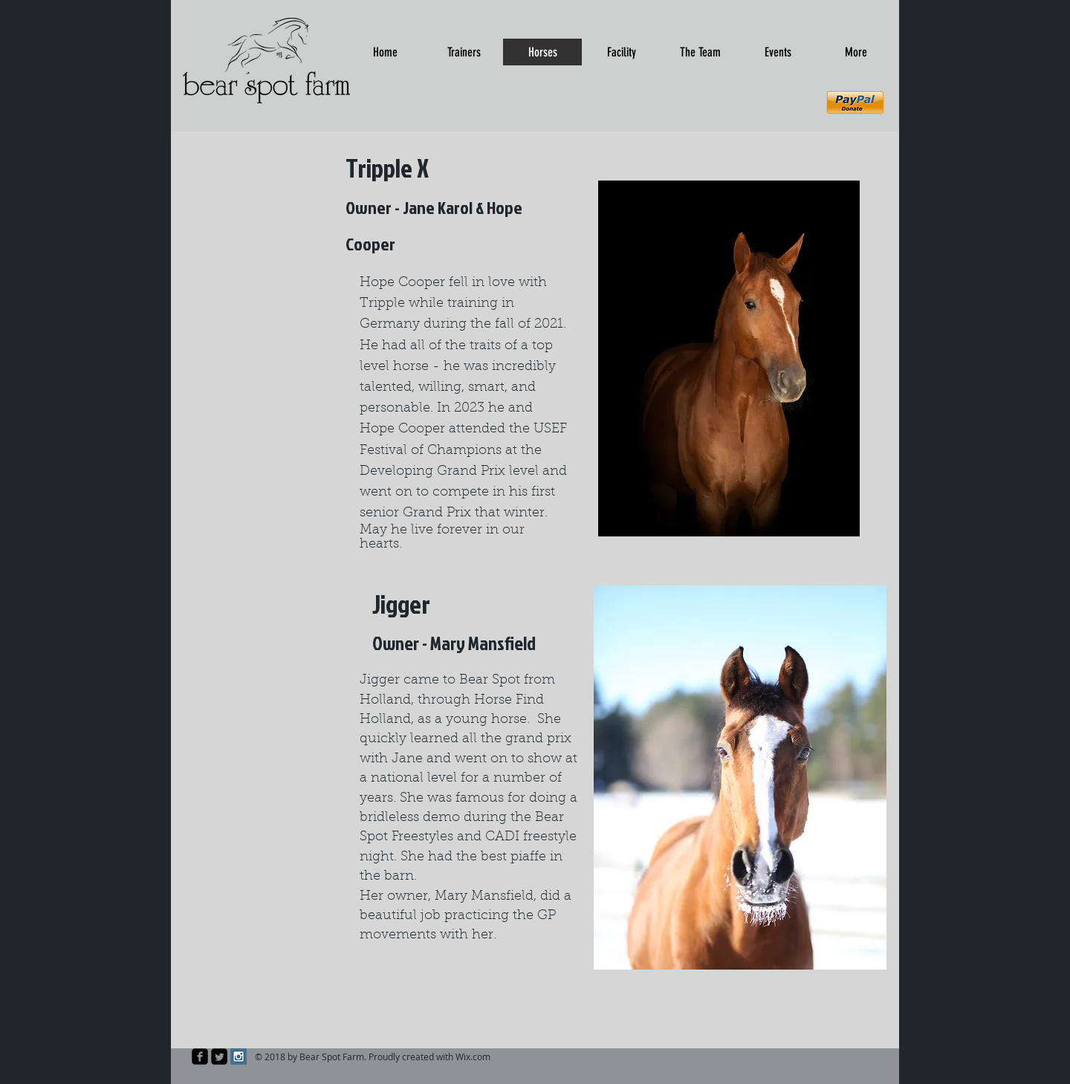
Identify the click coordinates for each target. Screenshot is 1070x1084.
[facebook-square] (200, 1056)
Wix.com (472, 1056)
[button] (740, 777)
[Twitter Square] (219, 1056)
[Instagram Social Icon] (238, 1056)
